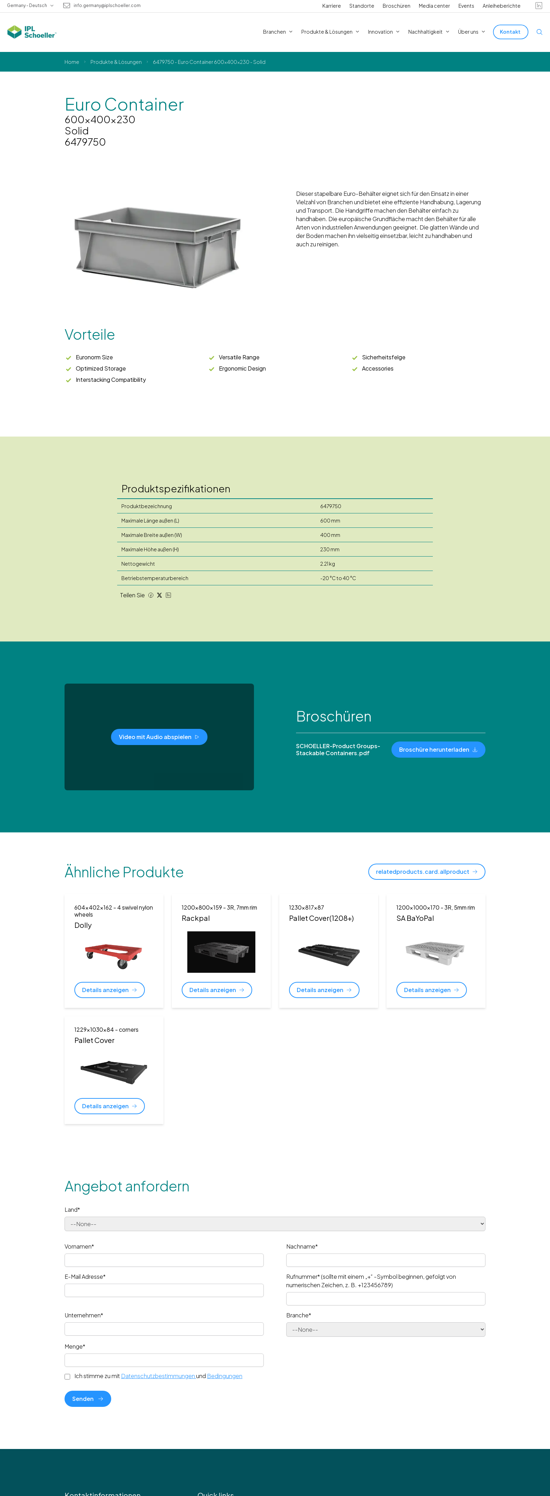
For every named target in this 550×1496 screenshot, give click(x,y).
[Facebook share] (151, 595)
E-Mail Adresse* (85, 1276)
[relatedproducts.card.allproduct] (426, 872)
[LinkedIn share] (168, 595)
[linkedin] (539, 5)
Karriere (331, 5)
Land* (72, 1209)
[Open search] (539, 32)
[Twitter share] (159, 595)
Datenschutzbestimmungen (158, 1375)
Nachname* (302, 1246)
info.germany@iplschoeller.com (107, 5)
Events (466, 5)
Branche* (298, 1315)
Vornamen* (79, 1246)
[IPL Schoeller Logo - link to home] (32, 32)
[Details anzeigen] (109, 990)
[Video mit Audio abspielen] (159, 737)
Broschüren (396, 5)
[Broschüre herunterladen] (438, 750)
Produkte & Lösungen (116, 62)
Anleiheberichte (502, 5)
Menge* (75, 1346)
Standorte (361, 5)
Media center (434, 5)
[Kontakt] (511, 32)
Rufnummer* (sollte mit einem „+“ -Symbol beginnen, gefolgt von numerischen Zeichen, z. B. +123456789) (371, 1281)
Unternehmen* (84, 1315)
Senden (87, 1398)
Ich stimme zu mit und (158, 1375)
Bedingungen (224, 1375)
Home (72, 62)
